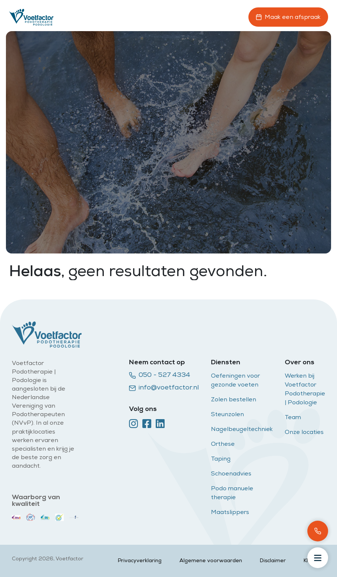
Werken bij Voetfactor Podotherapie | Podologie (305, 390)
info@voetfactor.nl (164, 388)
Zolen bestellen (233, 400)
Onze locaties (304, 433)
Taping (221, 459)
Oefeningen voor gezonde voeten (235, 381)
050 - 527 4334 (159, 375)
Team (293, 418)
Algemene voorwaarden (210, 561)
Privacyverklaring (140, 561)
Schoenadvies (231, 474)
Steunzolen (228, 415)
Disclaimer (273, 561)
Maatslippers (230, 513)
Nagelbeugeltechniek (242, 430)
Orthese (223, 445)
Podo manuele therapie (232, 493)
